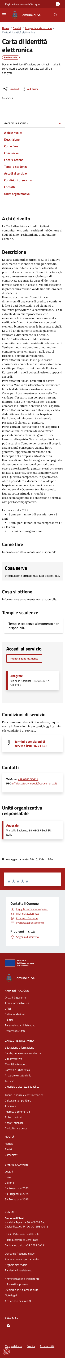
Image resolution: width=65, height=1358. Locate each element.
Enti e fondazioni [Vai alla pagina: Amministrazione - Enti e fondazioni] (15, 1014)
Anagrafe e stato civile (38, 28)
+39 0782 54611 (28, 779)
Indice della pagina (16, 123)
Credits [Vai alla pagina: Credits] (31, 1346)
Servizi (17, 28)
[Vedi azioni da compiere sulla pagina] (29, 89)
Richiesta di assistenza (18, 1270)
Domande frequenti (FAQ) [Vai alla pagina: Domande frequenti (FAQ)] (19, 1254)
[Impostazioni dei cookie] (6, 1351)
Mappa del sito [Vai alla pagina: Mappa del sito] (13, 1346)
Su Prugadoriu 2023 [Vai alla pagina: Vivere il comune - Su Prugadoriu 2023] (17, 1188)
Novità (9, 1137)
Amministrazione (17, 990)
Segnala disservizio (16, 1265)
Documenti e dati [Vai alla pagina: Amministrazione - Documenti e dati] (15, 1031)
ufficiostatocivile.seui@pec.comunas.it (34, 783)
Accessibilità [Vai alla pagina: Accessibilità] (47, 1346)
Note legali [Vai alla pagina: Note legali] (11, 1295)
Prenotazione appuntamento (21, 1259)
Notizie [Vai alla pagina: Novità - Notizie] (9, 1144)
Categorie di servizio (19, 1041)
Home (5, 28)
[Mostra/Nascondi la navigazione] (4, 15)
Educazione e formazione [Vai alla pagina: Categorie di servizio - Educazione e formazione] (19, 1047)
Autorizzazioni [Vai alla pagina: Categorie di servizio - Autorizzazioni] (13, 1117)
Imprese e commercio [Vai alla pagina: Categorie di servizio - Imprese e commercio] (17, 1112)
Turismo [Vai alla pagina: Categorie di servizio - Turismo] (9, 1081)
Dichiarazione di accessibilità (21, 1290)
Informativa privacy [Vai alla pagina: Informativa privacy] (16, 1284)
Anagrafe (16, 676)
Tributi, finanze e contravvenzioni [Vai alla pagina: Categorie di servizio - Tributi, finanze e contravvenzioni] (24, 1095)
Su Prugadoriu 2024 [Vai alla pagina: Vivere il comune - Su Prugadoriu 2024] (17, 1194)
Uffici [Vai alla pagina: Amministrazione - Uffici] (8, 1008)
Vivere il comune (16, 1164)
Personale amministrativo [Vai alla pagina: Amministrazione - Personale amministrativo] (20, 1025)
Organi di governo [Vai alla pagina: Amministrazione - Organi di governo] (15, 997)
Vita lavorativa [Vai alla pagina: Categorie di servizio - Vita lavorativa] (13, 1059)
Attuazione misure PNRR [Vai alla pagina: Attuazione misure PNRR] (19, 1301)
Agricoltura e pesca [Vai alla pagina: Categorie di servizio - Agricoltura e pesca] (16, 1128)
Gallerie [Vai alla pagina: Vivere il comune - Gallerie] (9, 1183)
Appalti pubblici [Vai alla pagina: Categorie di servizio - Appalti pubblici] (14, 1123)
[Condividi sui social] (11, 89)
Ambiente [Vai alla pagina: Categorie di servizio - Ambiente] (10, 1106)
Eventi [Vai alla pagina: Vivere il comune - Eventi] (8, 1177)
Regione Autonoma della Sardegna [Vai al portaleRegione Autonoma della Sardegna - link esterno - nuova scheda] (22, 4)
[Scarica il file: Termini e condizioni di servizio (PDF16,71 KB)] (37, 744)
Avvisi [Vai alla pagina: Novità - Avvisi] (8, 1149)
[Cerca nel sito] (55, 15)
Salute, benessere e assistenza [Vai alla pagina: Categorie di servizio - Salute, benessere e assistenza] (23, 1053)
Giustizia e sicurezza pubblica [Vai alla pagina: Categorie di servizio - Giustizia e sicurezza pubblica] (22, 1086)
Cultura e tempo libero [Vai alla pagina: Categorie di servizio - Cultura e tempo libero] (18, 1100)
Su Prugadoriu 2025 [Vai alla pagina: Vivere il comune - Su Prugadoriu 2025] (17, 1199)
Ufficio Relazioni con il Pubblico (23, 1234)
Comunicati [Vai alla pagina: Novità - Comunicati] (11, 1155)
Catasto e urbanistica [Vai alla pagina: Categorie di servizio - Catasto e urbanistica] (17, 1070)
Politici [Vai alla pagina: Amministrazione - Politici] (9, 1020)
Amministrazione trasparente (22, 1279)
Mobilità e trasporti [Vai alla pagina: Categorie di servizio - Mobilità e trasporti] (16, 1064)
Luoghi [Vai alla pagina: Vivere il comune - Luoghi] (9, 1171)
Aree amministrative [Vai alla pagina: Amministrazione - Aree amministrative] (17, 1003)
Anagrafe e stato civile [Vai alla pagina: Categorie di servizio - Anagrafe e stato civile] (18, 1075)
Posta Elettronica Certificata (21, 1240)
